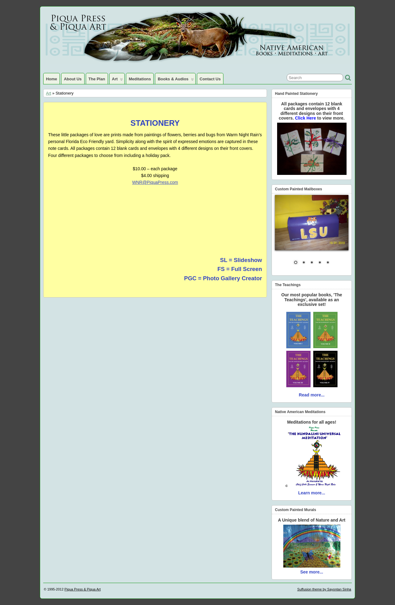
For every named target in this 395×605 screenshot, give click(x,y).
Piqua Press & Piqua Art (82, 589)
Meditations (140, 79)
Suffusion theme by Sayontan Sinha (324, 589)
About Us (73, 79)
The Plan (97, 79)
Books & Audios (176, 80)
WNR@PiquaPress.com (155, 182)
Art (117, 80)
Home (51, 79)
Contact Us (210, 79)
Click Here (306, 118)
